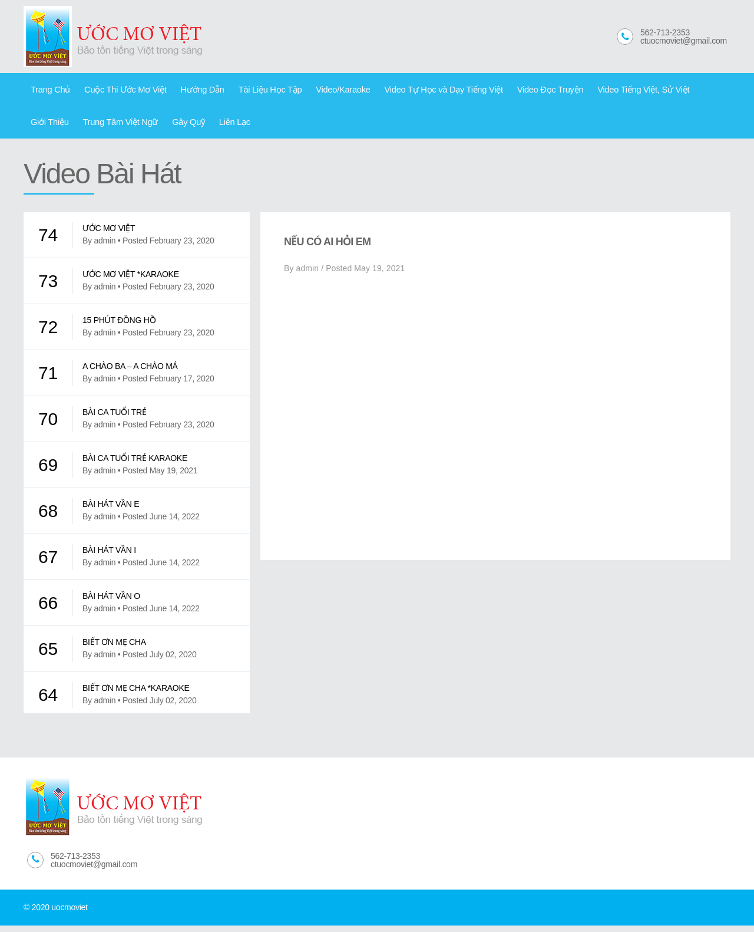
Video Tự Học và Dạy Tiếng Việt (415, 90)
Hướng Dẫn (190, 90)
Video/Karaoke (322, 90)
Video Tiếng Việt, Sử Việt (603, 90)
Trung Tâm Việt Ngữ (65, 126)
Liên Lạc (171, 126)
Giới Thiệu (677, 90)
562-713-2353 (665, 32)
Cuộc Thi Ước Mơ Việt (118, 90)
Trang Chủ (48, 90)
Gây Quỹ (128, 126)
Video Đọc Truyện (515, 90)
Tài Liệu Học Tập (253, 90)
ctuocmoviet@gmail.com (683, 41)
